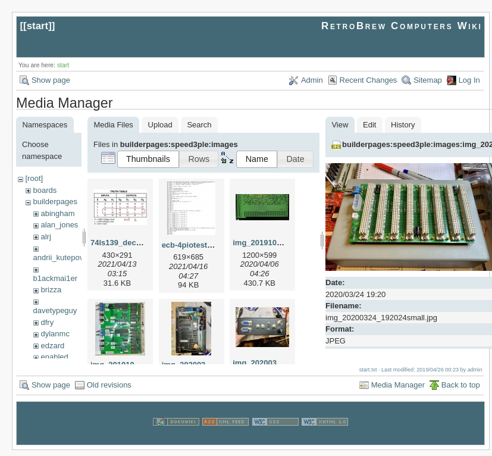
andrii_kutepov (58, 257)
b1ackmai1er (55, 278)
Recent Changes (368, 80)
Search (199, 124)
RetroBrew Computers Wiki (401, 26)
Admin (312, 80)
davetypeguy (55, 310)
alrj (45, 236)
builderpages (55, 201)
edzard (52, 345)
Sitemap (427, 80)
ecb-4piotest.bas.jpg (199, 245)
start (38, 26)
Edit (369, 124)
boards (45, 190)
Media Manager (398, 390)
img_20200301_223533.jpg (281, 362)
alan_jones (59, 224)
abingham (57, 213)
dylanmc (54, 333)
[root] (34, 178)
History (403, 124)
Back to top (460, 390)
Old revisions (109, 390)
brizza (50, 289)
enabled (54, 356)
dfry (47, 322)
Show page (51, 80)
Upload (160, 124)
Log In (469, 80)
